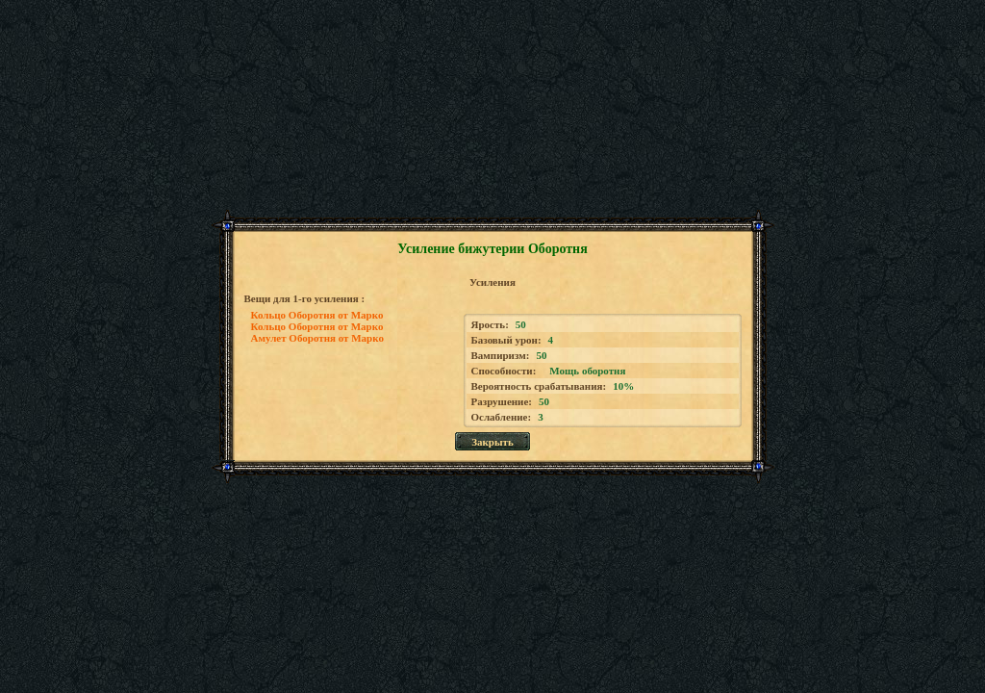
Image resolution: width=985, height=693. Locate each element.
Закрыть (492, 442)
